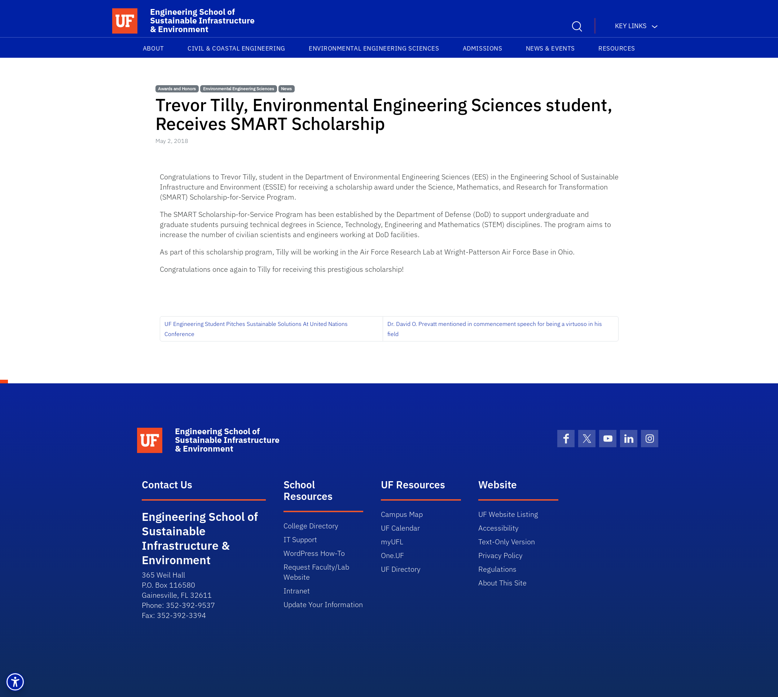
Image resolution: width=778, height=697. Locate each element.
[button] (15, 681)
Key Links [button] (630, 26)
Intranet (296, 591)
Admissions (482, 48)
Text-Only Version (506, 541)
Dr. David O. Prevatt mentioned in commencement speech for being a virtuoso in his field (494, 328)
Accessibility (498, 528)
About (153, 48)
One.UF (392, 555)
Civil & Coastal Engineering (236, 48)
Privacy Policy (500, 555)
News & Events (550, 48)
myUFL (392, 541)
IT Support (300, 539)
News (286, 88)
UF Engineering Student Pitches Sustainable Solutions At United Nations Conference (256, 328)
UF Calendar (400, 528)
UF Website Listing (508, 514)
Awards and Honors (177, 88)
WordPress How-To (314, 553)
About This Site (502, 583)
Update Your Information (323, 604)
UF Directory (401, 569)
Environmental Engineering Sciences (374, 48)
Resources (616, 48)
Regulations (497, 569)
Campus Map (402, 514)
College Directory (310, 526)
